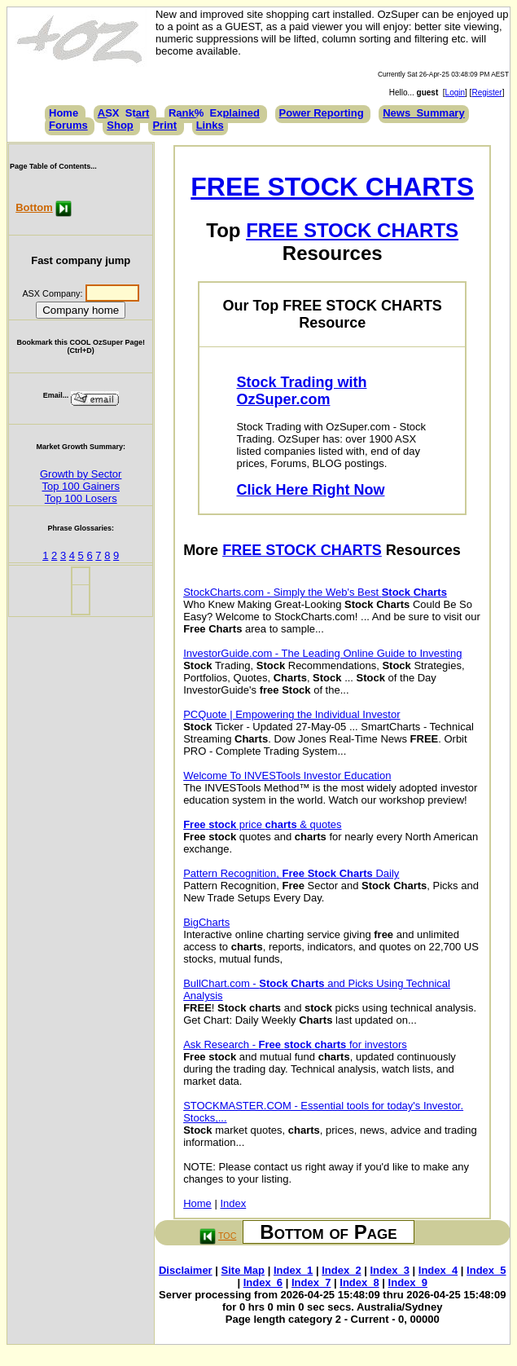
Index (233, 1203)
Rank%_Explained (214, 113)
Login (455, 92)
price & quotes (262, 824)
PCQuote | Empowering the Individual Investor (291, 714)
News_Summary (423, 113)
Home (63, 113)
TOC (227, 1235)
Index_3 (390, 1270)
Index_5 (486, 1270)
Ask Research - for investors (295, 1044)
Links (210, 125)
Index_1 (293, 1270)
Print (164, 125)
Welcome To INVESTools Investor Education (287, 775)
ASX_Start (124, 113)
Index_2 (341, 1270)
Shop (120, 125)
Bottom (34, 207)
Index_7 (311, 1282)
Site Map (243, 1270)
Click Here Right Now (310, 490)
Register (486, 92)
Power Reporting (321, 113)
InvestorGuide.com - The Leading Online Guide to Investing (322, 653)
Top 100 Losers (81, 498)
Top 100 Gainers (81, 486)
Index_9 (407, 1282)
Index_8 (359, 1282)
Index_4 (438, 1270)
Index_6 (263, 1282)
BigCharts (206, 922)
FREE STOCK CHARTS (332, 186)
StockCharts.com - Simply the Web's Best (315, 592)
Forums (68, 125)
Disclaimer (185, 1270)
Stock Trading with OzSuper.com (301, 391)
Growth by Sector (80, 474)
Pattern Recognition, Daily (291, 873)
